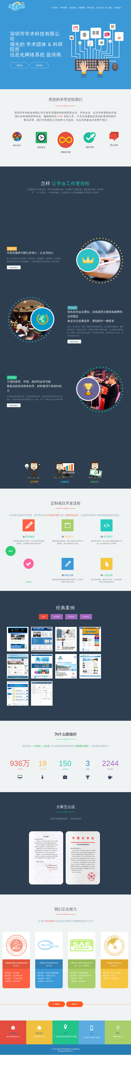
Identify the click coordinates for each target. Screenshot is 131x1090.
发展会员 (12, 249)
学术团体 (57, 617)
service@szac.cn (13, 1037)
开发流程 (72, 8)
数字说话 (90, 8)
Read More (14, 268)
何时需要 (63, 8)
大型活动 (86, 617)
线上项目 (108, 8)
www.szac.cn (118, 1036)
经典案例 (81, 8)
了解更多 (19, 65)
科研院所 (71, 617)
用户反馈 (99, 8)
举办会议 (72, 308)
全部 (43, 617)
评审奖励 (12, 377)
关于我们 (54, 8)
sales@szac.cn (39, 1037)
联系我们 (117, 8)
